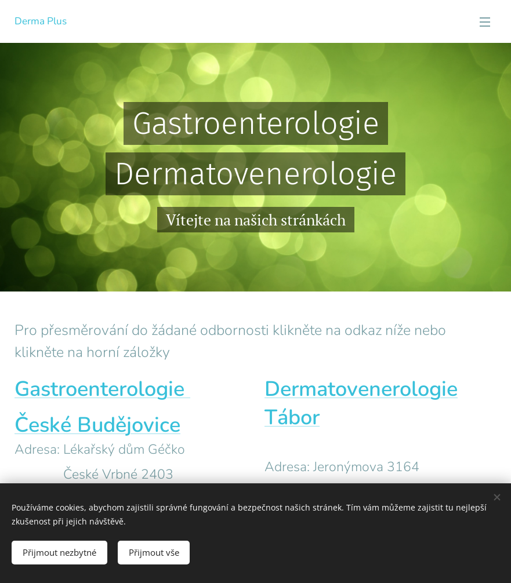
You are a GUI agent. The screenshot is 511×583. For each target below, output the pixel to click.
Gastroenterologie (102, 389)
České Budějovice (97, 425)
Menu (485, 22)
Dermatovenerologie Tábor (361, 403)
